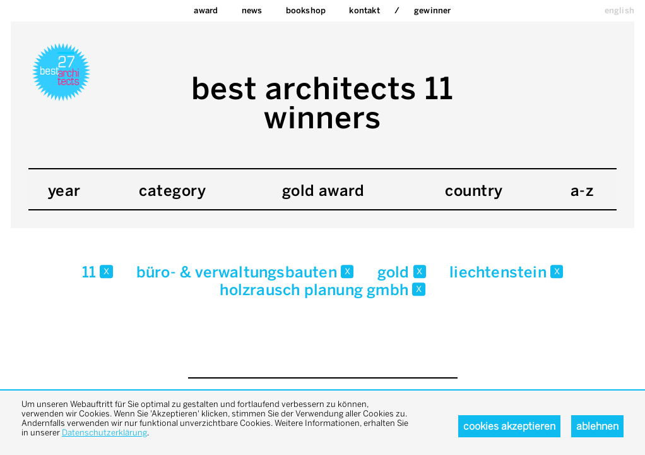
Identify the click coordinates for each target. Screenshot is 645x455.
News (252, 10)
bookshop (306, 10)
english (619, 10)
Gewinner (432, 10)
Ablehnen (597, 426)
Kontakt (364, 10)
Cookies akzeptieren (509, 426)
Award (206, 10)
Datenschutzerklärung (104, 432)
